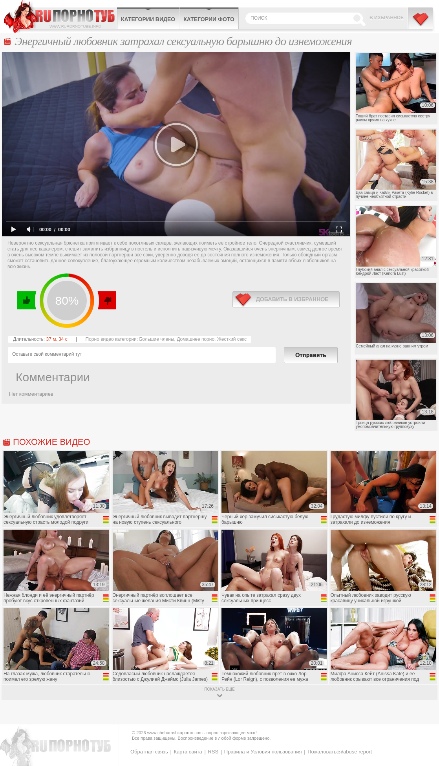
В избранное (386, 17)
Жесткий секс (232, 339)
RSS (213, 752)
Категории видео (148, 19)
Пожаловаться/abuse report (339, 752)
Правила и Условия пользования (263, 752)
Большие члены (156, 339)
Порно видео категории (111, 339)
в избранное (286, 299)
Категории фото (208, 19)
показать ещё (219, 689)
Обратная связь (149, 752)
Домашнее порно (195, 339)
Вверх (424, 719)
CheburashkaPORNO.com (60, 16)
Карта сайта (188, 752)
